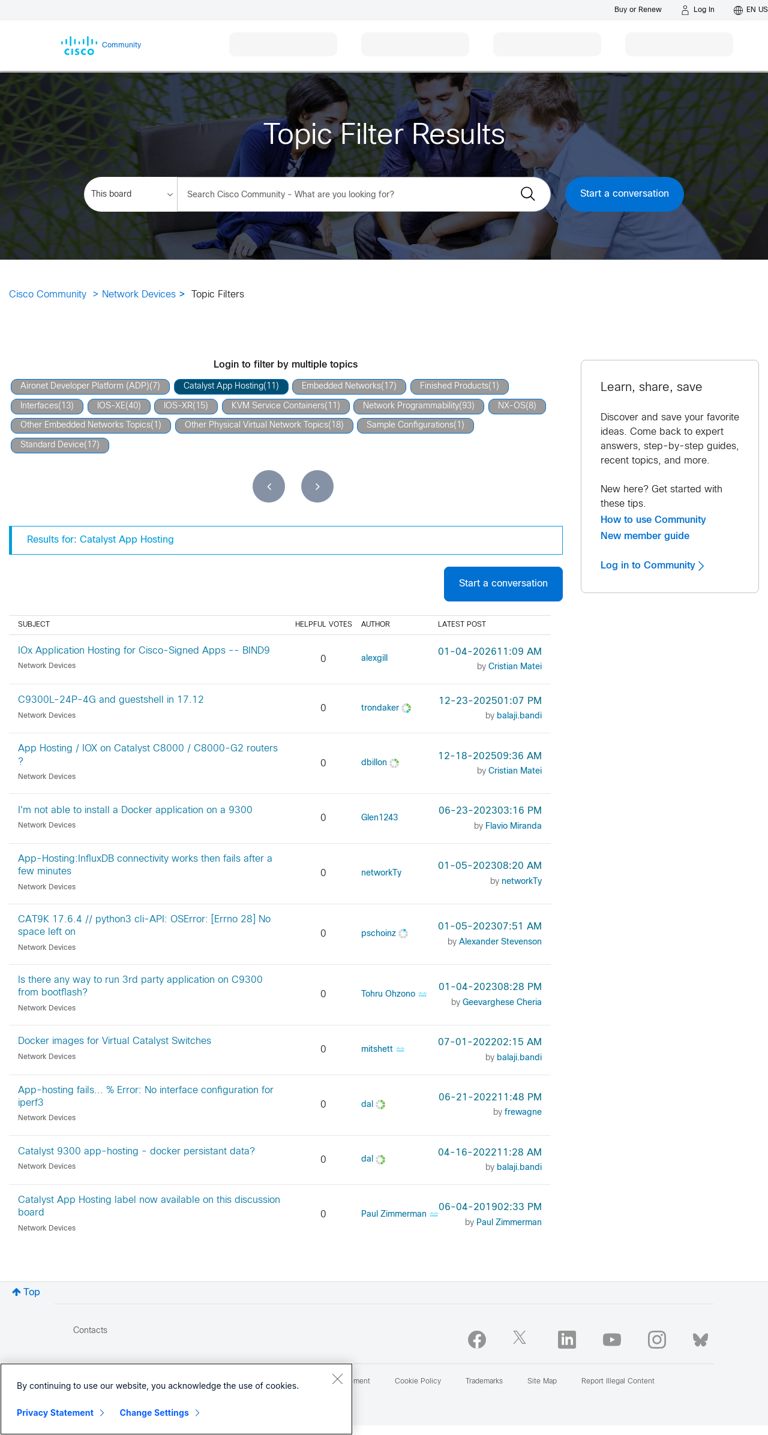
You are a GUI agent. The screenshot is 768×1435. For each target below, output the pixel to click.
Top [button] (31, 1292)
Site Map (542, 1381)
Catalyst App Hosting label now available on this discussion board (149, 1206)
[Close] (337, 1379)
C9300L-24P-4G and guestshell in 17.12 (111, 700)
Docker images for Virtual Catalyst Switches (114, 1041)
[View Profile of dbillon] (374, 763)
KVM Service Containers (278, 406)
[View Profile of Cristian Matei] (515, 667)
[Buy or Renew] (638, 10)
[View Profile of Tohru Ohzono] (388, 994)
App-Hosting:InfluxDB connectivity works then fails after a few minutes (145, 865)
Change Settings (154, 1412)
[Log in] (698, 10)
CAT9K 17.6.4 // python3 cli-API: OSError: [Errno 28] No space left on (144, 926)
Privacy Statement (55, 1412)
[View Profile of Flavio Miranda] (513, 827)
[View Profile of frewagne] (523, 1113)
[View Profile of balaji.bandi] (519, 716)
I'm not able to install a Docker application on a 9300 (135, 810)
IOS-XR (178, 406)
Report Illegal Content (618, 1381)
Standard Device (52, 445)
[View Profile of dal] (367, 1105)
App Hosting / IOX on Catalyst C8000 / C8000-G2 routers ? (148, 755)
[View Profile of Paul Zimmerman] (394, 1215)
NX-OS (512, 406)
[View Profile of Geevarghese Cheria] (502, 1003)
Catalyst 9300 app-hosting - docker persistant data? (136, 1151)
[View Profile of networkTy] (381, 873)
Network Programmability (411, 406)
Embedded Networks (341, 386)
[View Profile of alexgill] (374, 659)
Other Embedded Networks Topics (85, 425)
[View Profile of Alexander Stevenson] (500, 942)
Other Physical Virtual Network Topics (256, 425)
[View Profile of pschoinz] (378, 934)
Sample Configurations (410, 425)
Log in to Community (652, 565)
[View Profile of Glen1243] (379, 818)
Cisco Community (47, 294)
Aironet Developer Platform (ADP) (84, 386)
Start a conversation (624, 193)
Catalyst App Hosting (223, 386)
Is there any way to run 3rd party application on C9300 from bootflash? (140, 986)
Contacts (90, 1331)
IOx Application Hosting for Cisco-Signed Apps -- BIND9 (144, 650)
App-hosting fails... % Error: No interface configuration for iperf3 (146, 1097)
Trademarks (484, 1381)
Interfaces (39, 406)
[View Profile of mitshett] (377, 1050)
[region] (176, 1399)
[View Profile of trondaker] (380, 708)
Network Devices (139, 294)
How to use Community (653, 520)
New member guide (645, 536)
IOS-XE (111, 406)
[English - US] (751, 10)
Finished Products (454, 386)
